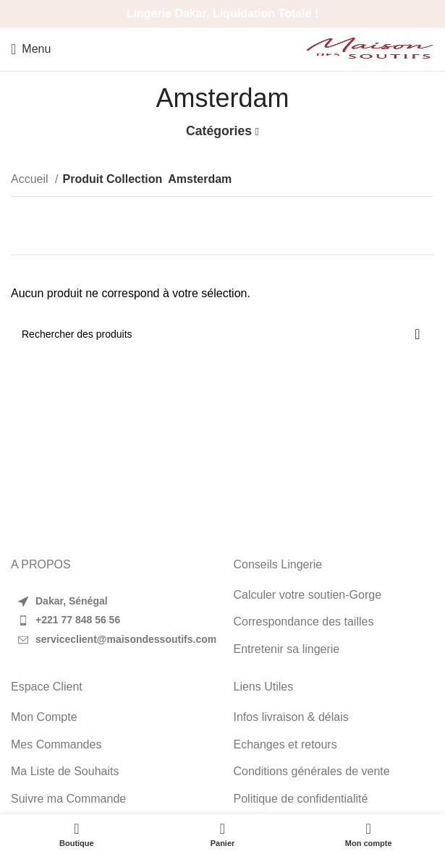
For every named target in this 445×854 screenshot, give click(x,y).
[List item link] (111, 620)
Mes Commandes (56, 744)
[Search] (222, 334)
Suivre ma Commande (68, 799)
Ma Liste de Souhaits (65, 771)
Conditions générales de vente (312, 771)
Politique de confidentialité (301, 799)
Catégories (219, 131)
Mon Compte (44, 717)
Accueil (31, 179)
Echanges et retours (285, 744)
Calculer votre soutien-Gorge (308, 595)
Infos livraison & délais (291, 717)
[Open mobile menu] (31, 49)
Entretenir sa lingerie (287, 649)
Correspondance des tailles (304, 621)
